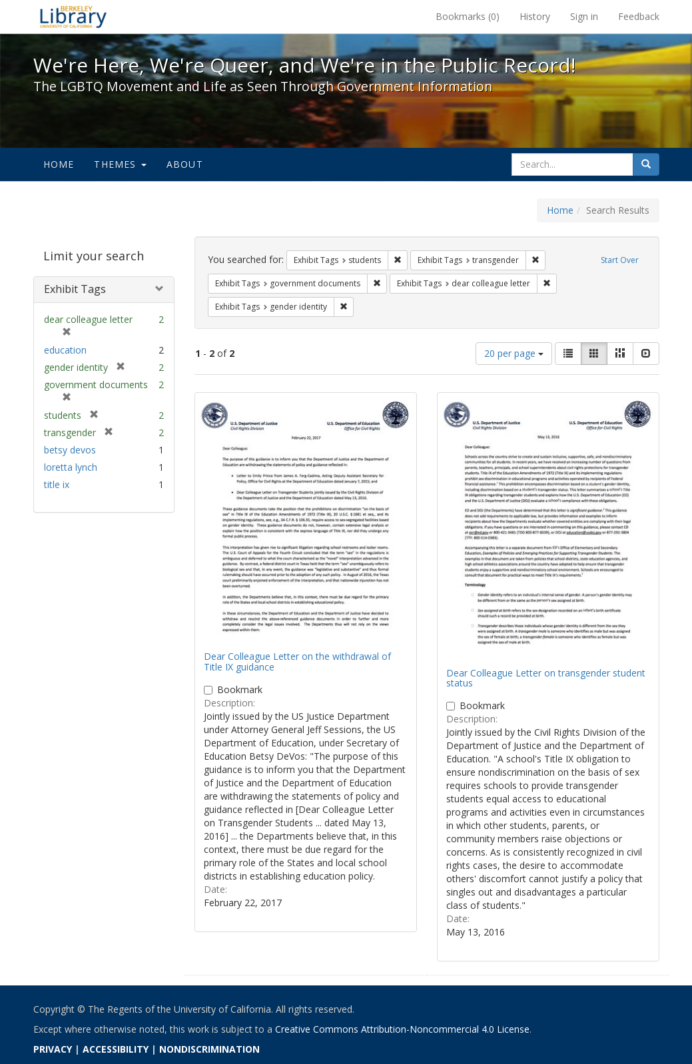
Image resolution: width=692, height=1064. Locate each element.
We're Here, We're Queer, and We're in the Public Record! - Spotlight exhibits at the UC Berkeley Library (73, 16)
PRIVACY (52, 1049)
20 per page (513, 353)
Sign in (584, 16)
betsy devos (70, 449)
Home (59, 164)
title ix (56, 484)
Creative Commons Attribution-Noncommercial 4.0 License (402, 1029)
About (185, 164)
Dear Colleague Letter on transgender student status (545, 677)
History (534, 16)
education (65, 350)
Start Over (620, 260)
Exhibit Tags (75, 289)
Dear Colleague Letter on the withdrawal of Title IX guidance (297, 661)
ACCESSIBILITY (116, 1049)
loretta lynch (70, 467)
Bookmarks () (468, 16)
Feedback (638, 16)
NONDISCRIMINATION (209, 1049)
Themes (120, 164)
